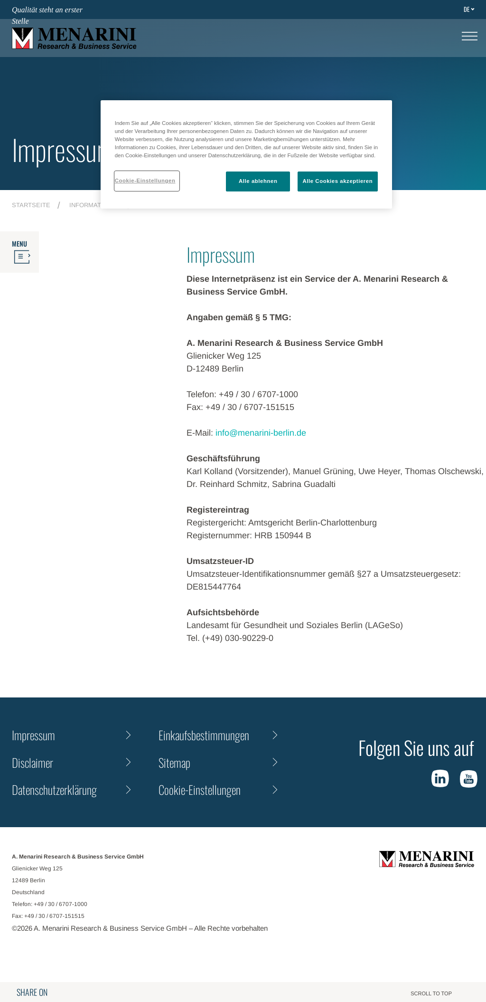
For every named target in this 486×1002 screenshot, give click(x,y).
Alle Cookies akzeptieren (338, 181)
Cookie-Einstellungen (200, 789)
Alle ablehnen (258, 181)
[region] (246, 154)
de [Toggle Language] (466, 9)
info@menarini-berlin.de (260, 433)
